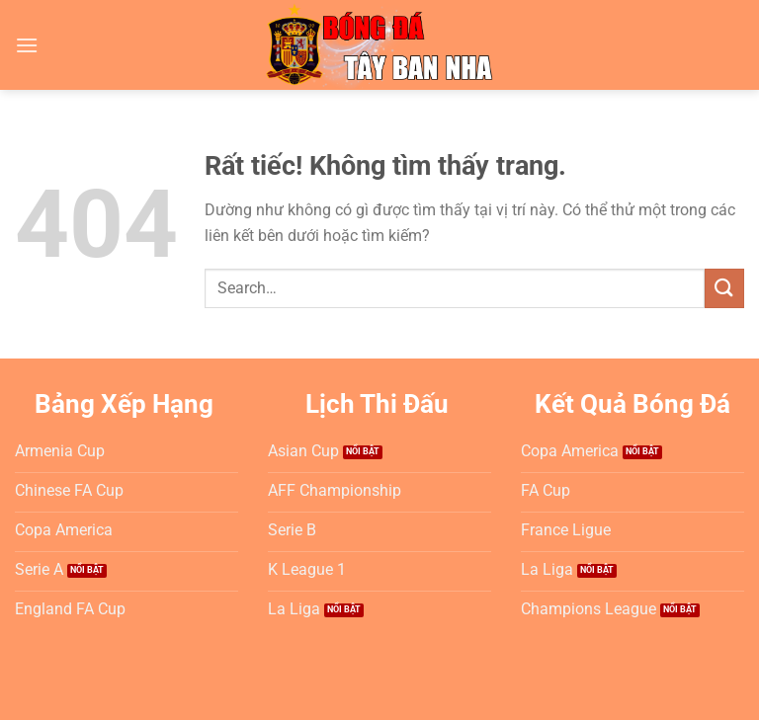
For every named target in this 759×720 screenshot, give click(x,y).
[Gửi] (724, 288)
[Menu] (27, 45)
